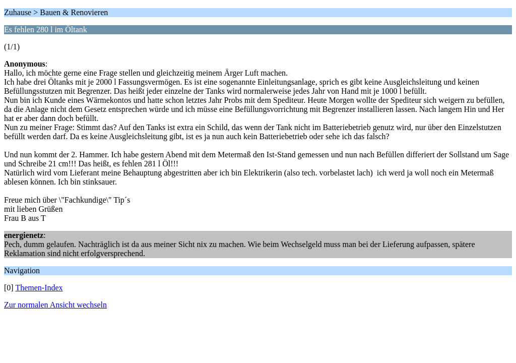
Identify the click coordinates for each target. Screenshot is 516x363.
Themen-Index (38, 287)
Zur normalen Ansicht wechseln (55, 304)
